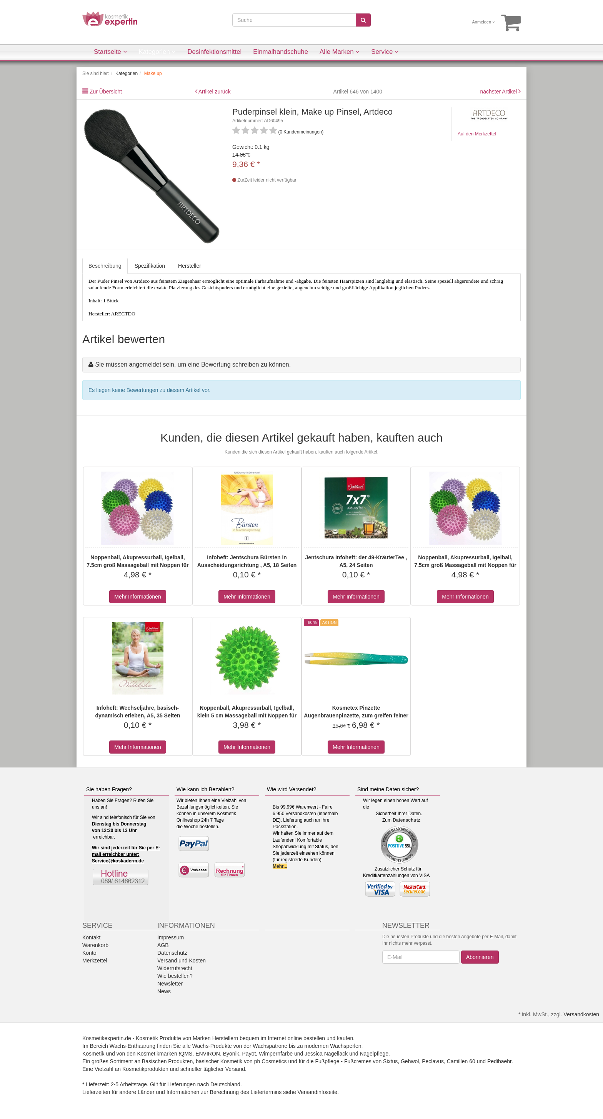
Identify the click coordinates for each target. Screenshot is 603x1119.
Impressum (170, 937)
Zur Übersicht (106, 91)
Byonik (231, 1054)
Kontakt (91, 937)
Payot (249, 1054)
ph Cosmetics (270, 1061)
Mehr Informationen (137, 597)
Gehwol (410, 1061)
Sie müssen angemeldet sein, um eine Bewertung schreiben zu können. (193, 364)
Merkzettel (94, 960)
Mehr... (280, 866)
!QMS (186, 1054)
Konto (89, 953)
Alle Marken (340, 51)
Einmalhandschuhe (280, 51)
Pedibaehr (499, 1061)
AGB (163, 945)
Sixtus (390, 1061)
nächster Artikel (499, 91)
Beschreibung (105, 266)
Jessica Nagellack (326, 1054)
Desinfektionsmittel (214, 51)
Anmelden (483, 22)
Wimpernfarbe (276, 1054)
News (164, 991)
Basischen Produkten (167, 1061)
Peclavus (433, 1061)
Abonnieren (480, 957)
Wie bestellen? (175, 976)
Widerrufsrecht (174, 968)
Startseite (110, 51)
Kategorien (157, 51)
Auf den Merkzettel (477, 134)
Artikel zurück (214, 91)
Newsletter (170, 984)
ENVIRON (207, 1054)
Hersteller (189, 266)
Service (385, 51)
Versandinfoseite (318, 1092)
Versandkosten (581, 1014)
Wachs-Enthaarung (132, 1046)
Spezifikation (150, 266)
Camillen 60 (461, 1061)
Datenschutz (406, 820)
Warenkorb (95, 945)
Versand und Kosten (181, 960)
